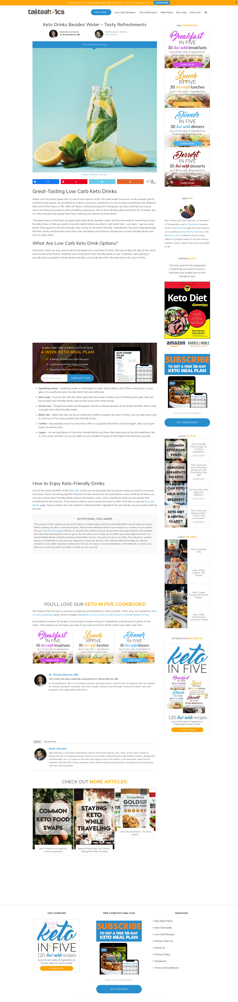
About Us (159, 940)
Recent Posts (49, 738)
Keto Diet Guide (163, 920)
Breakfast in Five (83, 611)
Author (37, 738)
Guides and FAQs (90, 174)
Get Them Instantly (187, 414)
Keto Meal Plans (163, 914)
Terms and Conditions (166, 960)
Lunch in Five (100, 611)
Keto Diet (102, 174)
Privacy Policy (162, 947)
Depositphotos (135, 997)
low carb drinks (130, 501)
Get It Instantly (119, 982)
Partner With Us (163, 934)
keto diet (71, 490)
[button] (206, 12)
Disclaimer (160, 954)
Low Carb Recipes (164, 927)
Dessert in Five (135, 611)
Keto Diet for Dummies (185, 231)
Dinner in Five (116, 611)
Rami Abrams (110, 35)
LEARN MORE (160, 3)
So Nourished (188, 224)
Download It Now (80, 378)
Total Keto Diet (172, 227)
